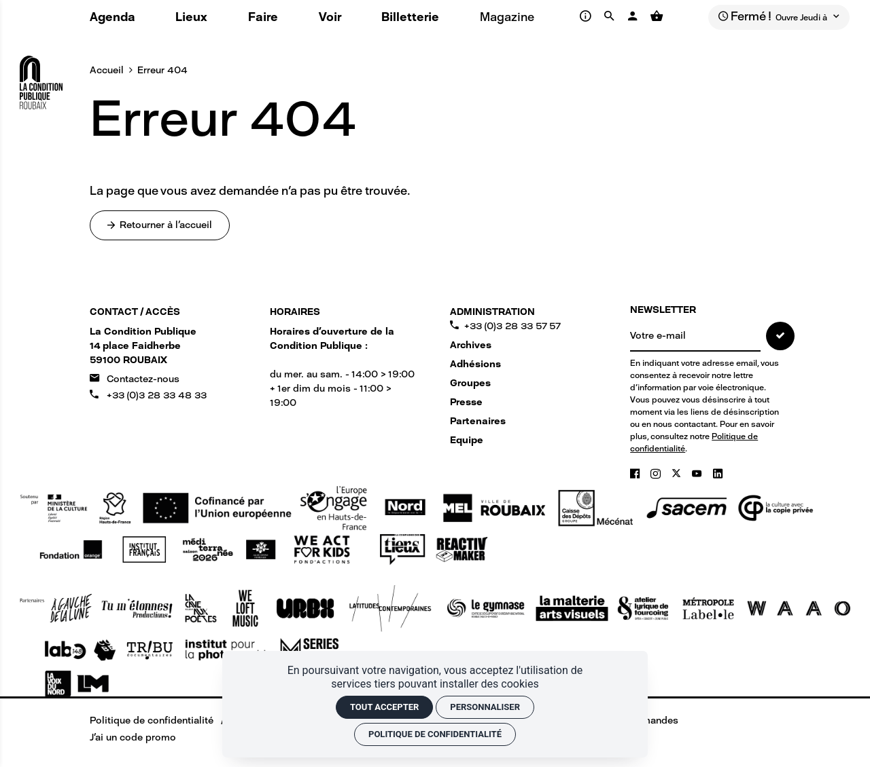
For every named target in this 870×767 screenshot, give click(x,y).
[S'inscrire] (780, 336)
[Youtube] (698, 474)
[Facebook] (636, 474)
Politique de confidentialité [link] (435, 734)
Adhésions (475, 364)
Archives (470, 345)
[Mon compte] (634, 16)
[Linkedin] (718, 474)
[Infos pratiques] (586, 16)
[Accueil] (41, 77)
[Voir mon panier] (656, 16)
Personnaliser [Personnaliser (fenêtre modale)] (485, 707)
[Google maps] (143, 346)
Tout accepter (384, 707)
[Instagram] (656, 474)
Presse (466, 402)
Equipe (466, 440)
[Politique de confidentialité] (142, 720)
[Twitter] (678, 474)
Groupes (470, 383)
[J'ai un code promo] (123, 737)
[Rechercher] (611, 16)
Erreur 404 (162, 70)
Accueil (107, 70)
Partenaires (478, 421)
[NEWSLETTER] (695, 337)
